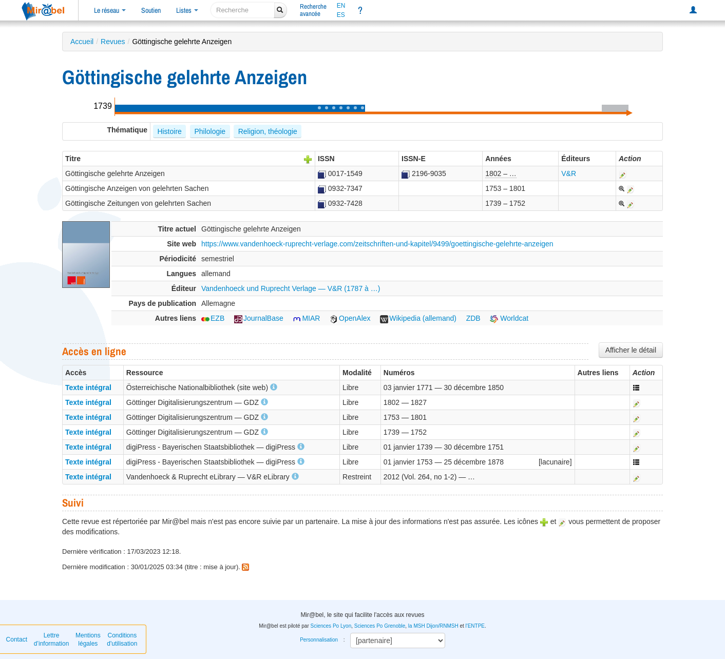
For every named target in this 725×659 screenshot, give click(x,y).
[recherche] (242, 10)
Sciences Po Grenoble (380, 626)
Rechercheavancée (313, 10)
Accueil (81, 41)
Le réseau (110, 10)
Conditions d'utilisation (122, 639)
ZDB (473, 318)
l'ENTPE (475, 626)
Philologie (209, 131)
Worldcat (509, 318)
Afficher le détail (630, 350)
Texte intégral (88, 387)
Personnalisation (319, 640)
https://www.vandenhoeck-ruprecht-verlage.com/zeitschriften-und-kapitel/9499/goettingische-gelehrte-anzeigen (377, 244)
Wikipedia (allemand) (418, 318)
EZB (212, 318)
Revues (113, 41)
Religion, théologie (267, 131)
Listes (187, 10)
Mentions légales (88, 639)
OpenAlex (350, 318)
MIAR (306, 318)
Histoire (169, 131)
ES (341, 14)
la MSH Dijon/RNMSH (433, 626)
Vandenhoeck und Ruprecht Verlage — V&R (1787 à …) (290, 288)
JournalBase (258, 318)
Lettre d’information (51, 639)
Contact (16, 639)
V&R (568, 173)
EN (341, 5)
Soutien (151, 10)
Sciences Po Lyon (331, 626)
